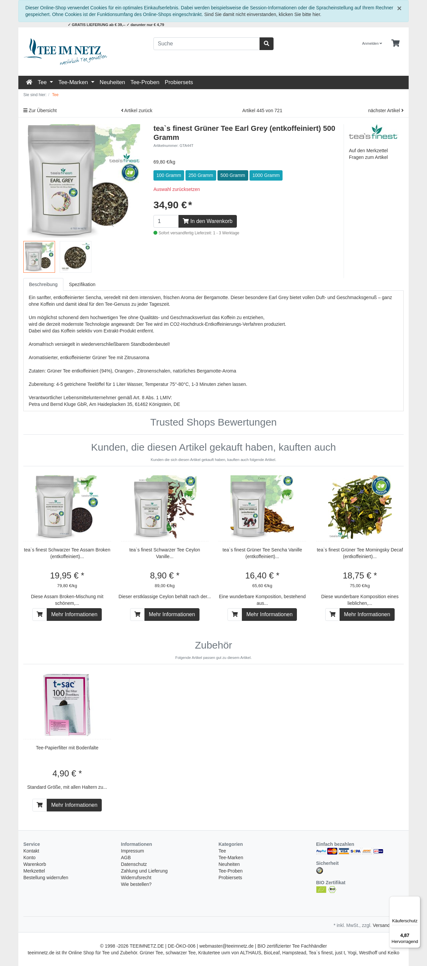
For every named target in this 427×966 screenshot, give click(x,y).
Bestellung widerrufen (45, 877)
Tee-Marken (73, 82)
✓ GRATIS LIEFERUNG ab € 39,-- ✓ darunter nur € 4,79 (116, 25)
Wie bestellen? (136, 884)
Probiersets (179, 82)
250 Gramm (200, 175)
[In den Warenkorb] (39, 614)
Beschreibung (43, 284)
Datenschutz (134, 864)
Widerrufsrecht (136, 877)
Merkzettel (34, 871)
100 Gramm (168, 175)
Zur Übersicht (40, 110)
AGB (126, 857)
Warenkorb (34, 864)
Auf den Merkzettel (368, 150)
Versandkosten (388, 925)
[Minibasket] (395, 43)
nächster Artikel (386, 110)
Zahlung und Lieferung (144, 871)
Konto (29, 857)
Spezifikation (82, 284)
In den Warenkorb (208, 221)
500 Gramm (233, 175)
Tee (43, 82)
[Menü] (416, 900)
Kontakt (31, 851)
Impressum (132, 851)
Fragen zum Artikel (368, 157)
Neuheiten (112, 82)
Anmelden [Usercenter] (372, 43)
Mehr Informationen (74, 614)
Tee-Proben (144, 82)
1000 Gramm (266, 175)
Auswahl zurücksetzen (176, 189)
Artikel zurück (136, 110)
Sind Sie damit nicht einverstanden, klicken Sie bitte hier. (262, 14)
